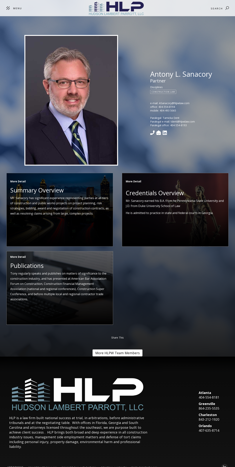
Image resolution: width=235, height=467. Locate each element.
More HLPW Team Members (117, 353)
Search (217, 8)
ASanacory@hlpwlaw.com (174, 103)
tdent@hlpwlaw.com (183, 121)
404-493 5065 (168, 110)
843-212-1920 (209, 419)
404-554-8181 (209, 397)
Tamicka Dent (171, 118)
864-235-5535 (209, 408)
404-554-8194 (166, 107)
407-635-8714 (209, 430)
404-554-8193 (178, 125)
